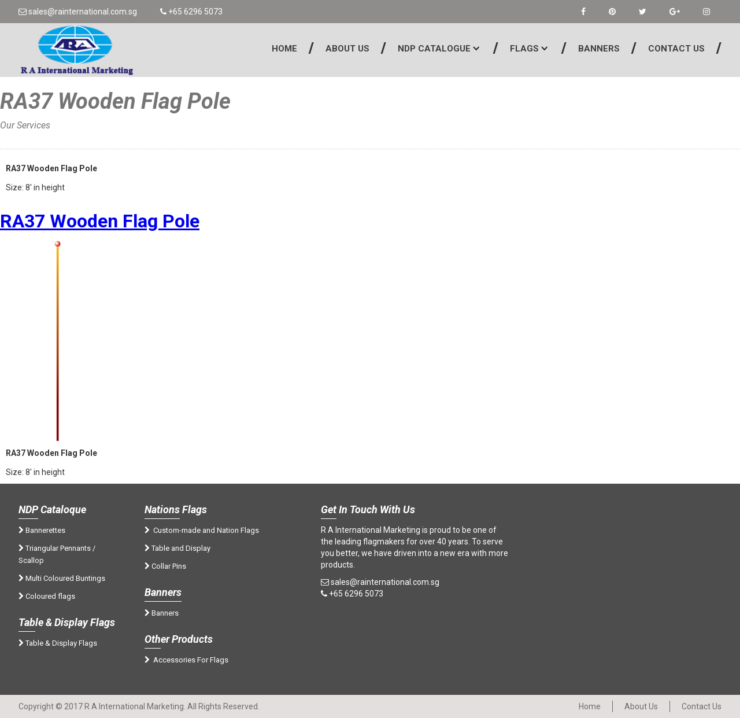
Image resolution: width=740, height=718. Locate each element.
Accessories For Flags (186, 660)
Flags (524, 48)
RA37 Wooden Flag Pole (99, 221)
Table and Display (177, 548)
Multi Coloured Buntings (61, 578)
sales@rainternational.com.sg (77, 11)
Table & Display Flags (57, 643)
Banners (599, 48)
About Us (347, 48)
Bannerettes (41, 530)
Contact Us (676, 48)
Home (284, 48)
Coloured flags (46, 596)
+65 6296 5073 (191, 11)
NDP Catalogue (434, 48)
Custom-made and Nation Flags (202, 530)
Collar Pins (165, 566)
